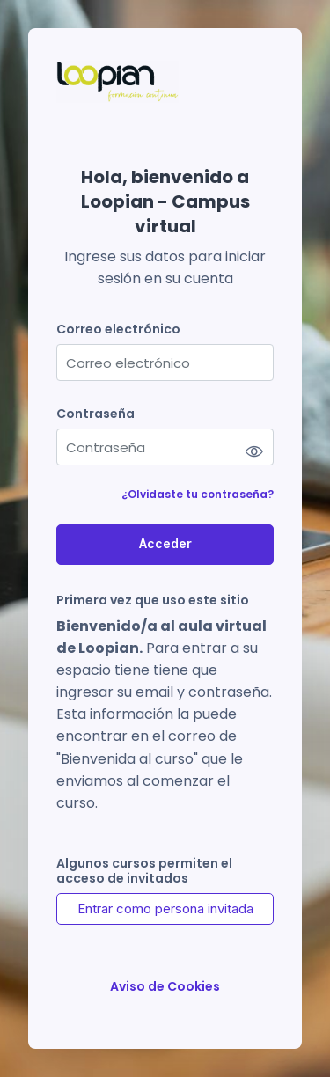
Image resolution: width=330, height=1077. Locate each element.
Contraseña (95, 414)
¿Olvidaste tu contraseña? (197, 494)
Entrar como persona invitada (165, 908)
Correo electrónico (118, 329)
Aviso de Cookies (165, 986)
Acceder (165, 543)
